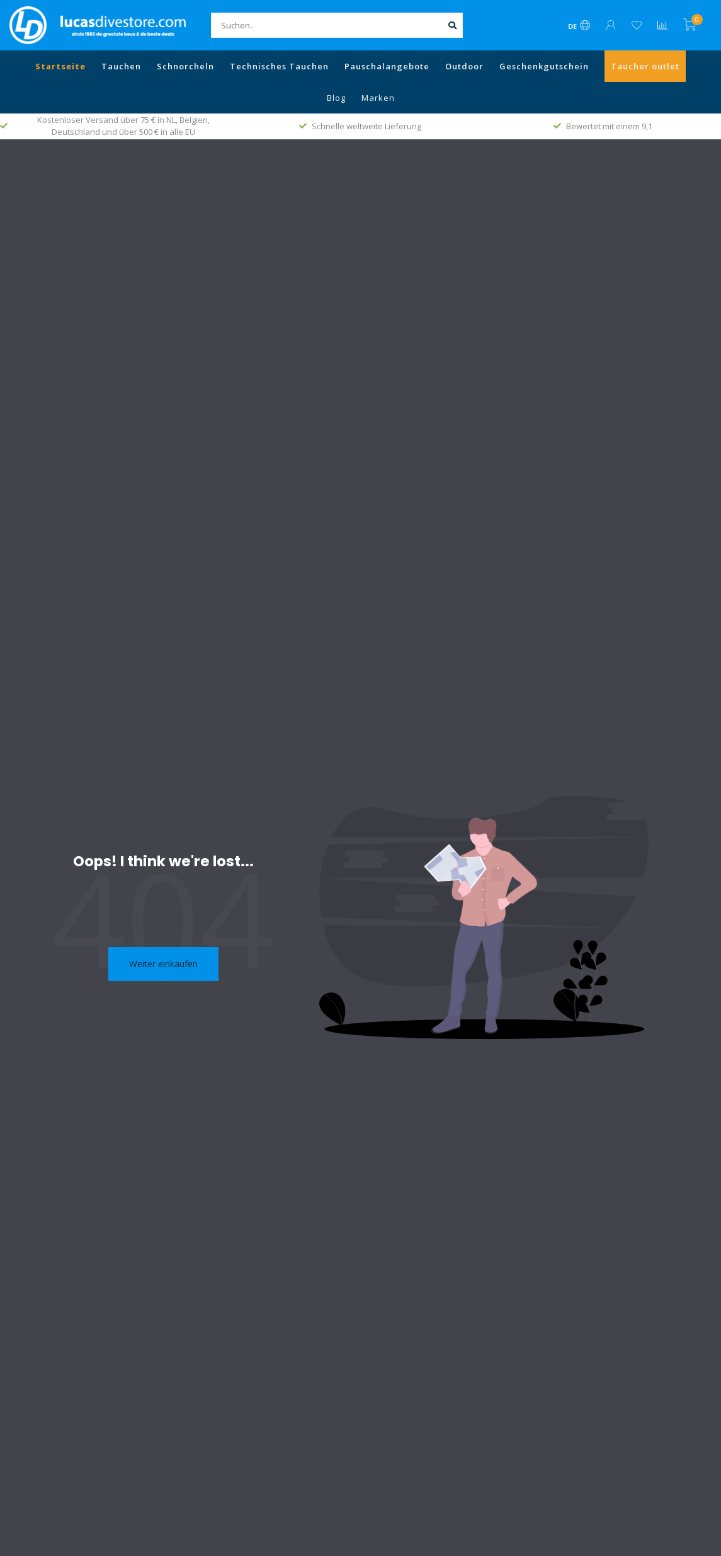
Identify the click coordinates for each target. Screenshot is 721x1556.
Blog (336, 97)
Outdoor (464, 66)
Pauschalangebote (386, 66)
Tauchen (121, 66)
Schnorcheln (185, 66)
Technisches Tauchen (279, 66)
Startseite (60, 66)
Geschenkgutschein (544, 66)
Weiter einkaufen (163, 964)
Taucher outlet (645, 66)
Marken (378, 97)
